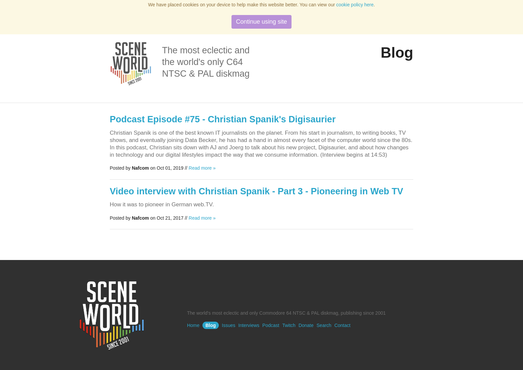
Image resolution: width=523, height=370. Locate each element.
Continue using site (261, 21)
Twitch (289, 325)
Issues (228, 325)
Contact (342, 325)
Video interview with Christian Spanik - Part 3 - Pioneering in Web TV (256, 191)
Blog (210, 325)
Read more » (202, 168)
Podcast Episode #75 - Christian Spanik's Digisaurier (223, 119)
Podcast (271, 325)
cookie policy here (355, 4)
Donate (306, 325)
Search (324, 325)
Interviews (248, 325)
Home (193, 325)
